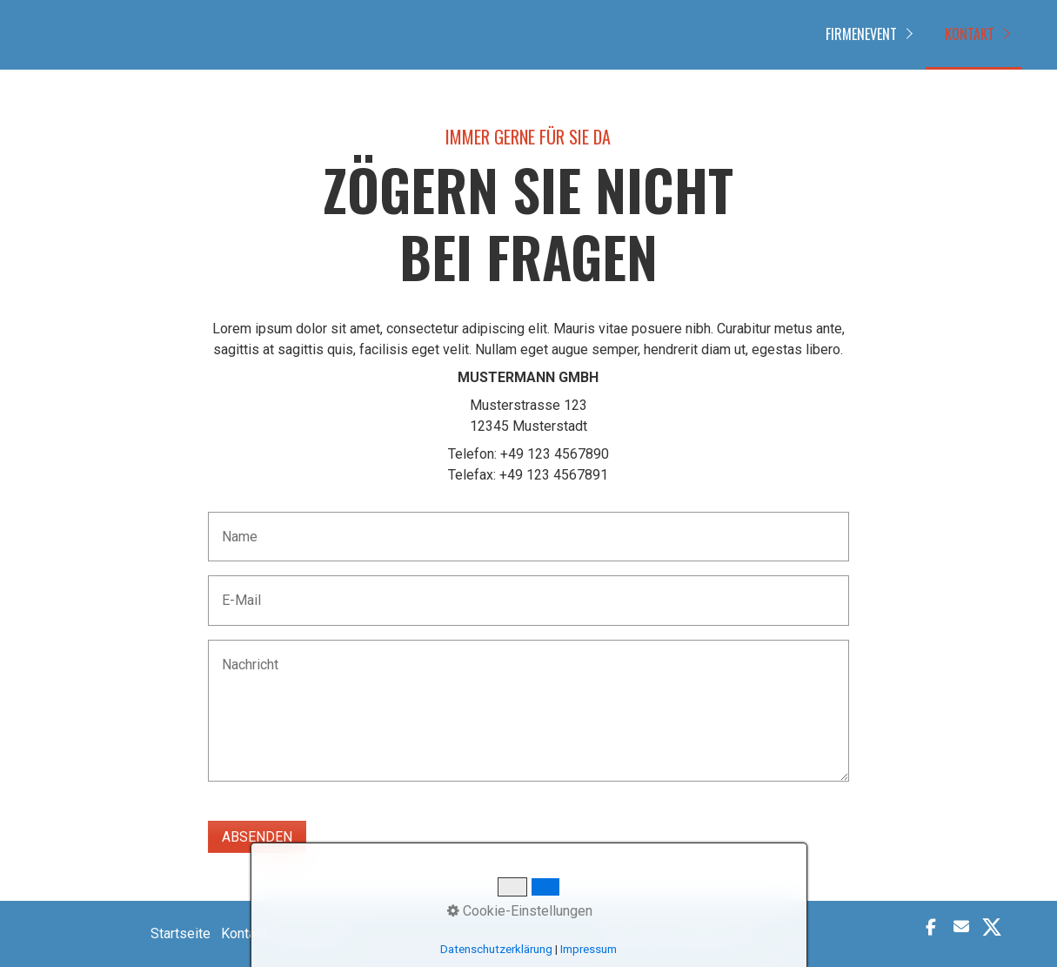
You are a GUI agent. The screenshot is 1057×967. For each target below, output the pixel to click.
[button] (933, 927)
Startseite (181, 933)
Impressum (588, 949)
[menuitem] (865, 35)
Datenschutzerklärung (496, 949)
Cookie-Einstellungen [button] (519, 911)
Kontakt (969, 34)
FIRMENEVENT (861, 34)
